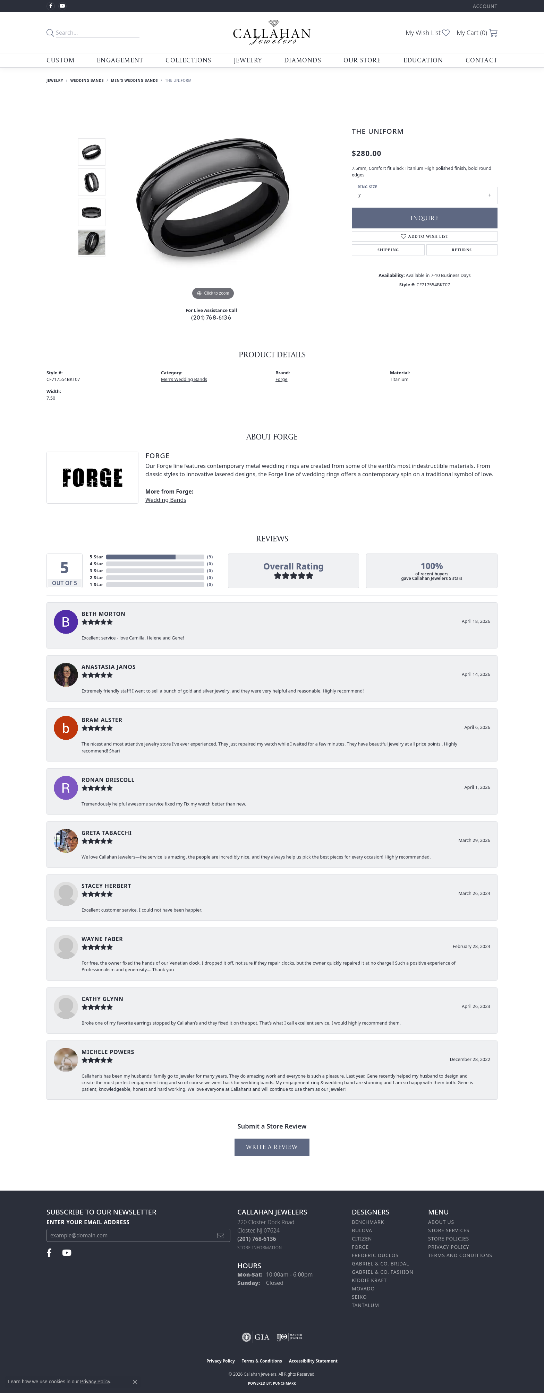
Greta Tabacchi (107, 833)
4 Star (96, 564)
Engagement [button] (120, 60)
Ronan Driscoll (108, 780)
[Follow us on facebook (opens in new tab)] (50, 6)
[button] (484, 6)
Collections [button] (188, 60)
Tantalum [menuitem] (365, 1305)
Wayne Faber (102, 939)
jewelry (54, 80)
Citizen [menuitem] (362, 1238)
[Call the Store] (256, 1239)
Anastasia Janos (109, 667)
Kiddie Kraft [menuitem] (369, 1280)
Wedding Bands (87, 80)
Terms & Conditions (262, 1361)
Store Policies (448, 1238)
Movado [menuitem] (363, 1288)
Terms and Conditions (460, 1255)
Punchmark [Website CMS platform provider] (284, 1383)
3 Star (96, 571)
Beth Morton (104, 614)
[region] (213, 198)
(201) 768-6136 (211, 317)
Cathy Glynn (103, 999)
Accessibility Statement (313, 1361)
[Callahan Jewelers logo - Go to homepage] (272, 32)
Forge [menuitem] (360, 1247)
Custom (60, 60)
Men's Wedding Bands (134, 80)
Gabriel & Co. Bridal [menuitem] (380, 1263)
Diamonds (302, 60)
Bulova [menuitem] (362, 1230)
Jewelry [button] (248, 60)
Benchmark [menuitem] (368, 1222)
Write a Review (272, 1147)
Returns (462, 249)
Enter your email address (88, 1222)
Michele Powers (108, 1052)
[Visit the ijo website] (290, 1337)
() (210, 557)
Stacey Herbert (106, 886)
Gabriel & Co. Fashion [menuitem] (383, 1272)
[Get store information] (259, 1248)
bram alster (102, 720)
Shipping (388, 249)
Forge (281, 379)
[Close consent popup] (135, 1382)
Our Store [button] (362, 60)
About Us (441, 1222)
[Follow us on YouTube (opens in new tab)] (62, 6)
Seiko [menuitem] (359, 1297)
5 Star (96, 557)
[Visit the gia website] (256, 1337)
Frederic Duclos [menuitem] (375, 1255)
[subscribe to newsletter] (221, 1235)
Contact (482, 60)
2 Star (96, 578)
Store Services (448, 1230)
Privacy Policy (448, 1247)
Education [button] (423, 60)
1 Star (96, 584)
